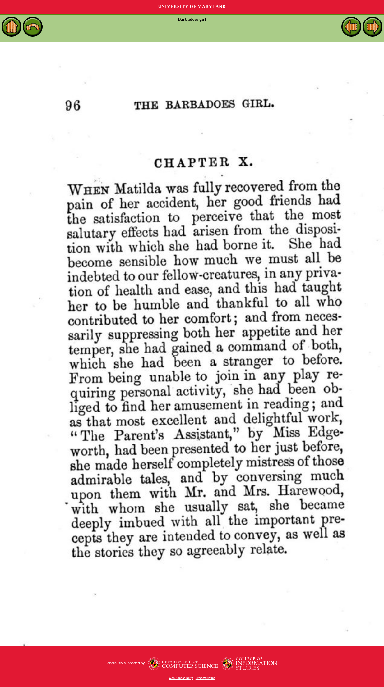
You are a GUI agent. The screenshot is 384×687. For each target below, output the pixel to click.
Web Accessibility (181, 678)
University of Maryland (192, 6)
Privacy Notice (205, 678)
